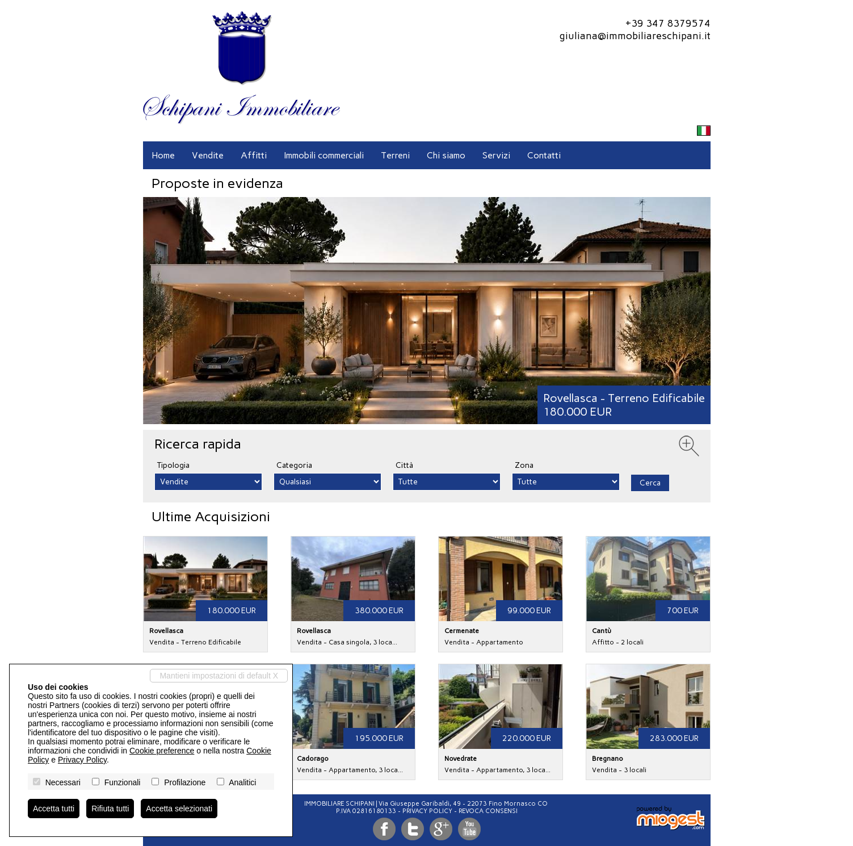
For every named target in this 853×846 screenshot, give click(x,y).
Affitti (254, 155)
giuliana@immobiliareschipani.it (635, 36)
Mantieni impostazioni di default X (218, 675)
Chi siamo (446, 155)
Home (163, 155)
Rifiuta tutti (110, 808)
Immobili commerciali (324, 155)
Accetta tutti (53, 808)
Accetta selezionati (179, 808)
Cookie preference (161, 750)
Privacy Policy (427, 811)
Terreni (395, 155)
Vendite (208, 155)
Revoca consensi (488, 811)
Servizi (496, 155)
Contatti (544, 155)
